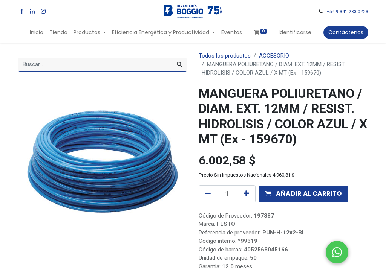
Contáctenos (345, 32)
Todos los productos (225, 55)
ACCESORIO (274, 55)
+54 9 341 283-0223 (347, 11)
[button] (303, 194)
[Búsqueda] (179, 64)
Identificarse (295, 32)
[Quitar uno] (208, 193)
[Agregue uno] (246, 193)
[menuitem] (36, 33)
